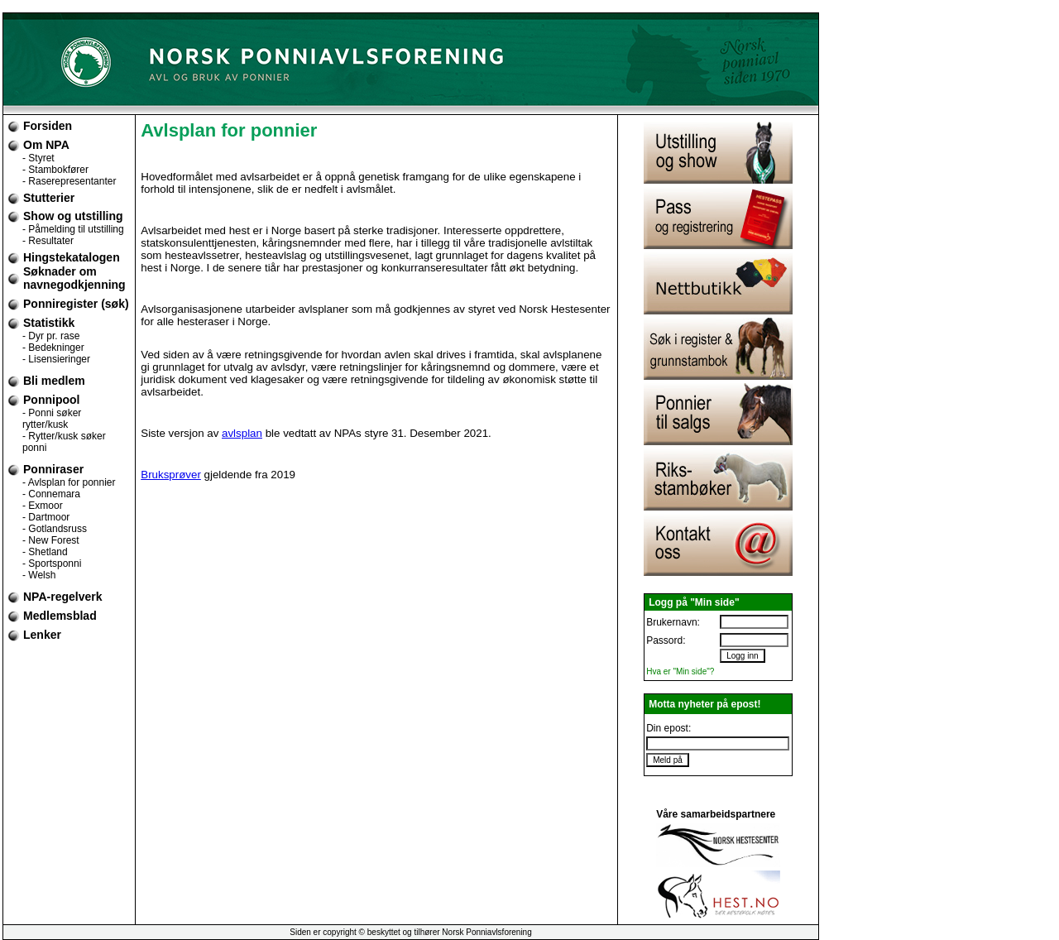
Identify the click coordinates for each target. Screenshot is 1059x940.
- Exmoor (42, 505)
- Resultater (48, 241)
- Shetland (45, 552)
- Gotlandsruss (54, 529)
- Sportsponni (51, 563)
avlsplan (242, 433)
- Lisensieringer (56, 359)
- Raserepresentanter (69, 181)
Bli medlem (54, 380)
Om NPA (46, 144)
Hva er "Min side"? (680, 671)
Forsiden (47, 125)
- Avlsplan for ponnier (69, 482)
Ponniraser (53, 469)
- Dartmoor (45, 517)
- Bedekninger (53, 347)
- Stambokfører (55, 169)
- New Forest (50, 540)
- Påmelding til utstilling (73, 229)
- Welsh (38, 575)
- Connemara (51, 494)
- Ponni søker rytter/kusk (51, 418)
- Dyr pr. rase (50, 336)
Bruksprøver (171, 474)
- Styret (38, 158)
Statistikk (48, 322)
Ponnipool (51, 399)
